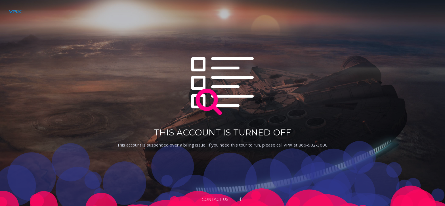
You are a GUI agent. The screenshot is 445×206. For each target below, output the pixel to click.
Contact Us (215, 199)
